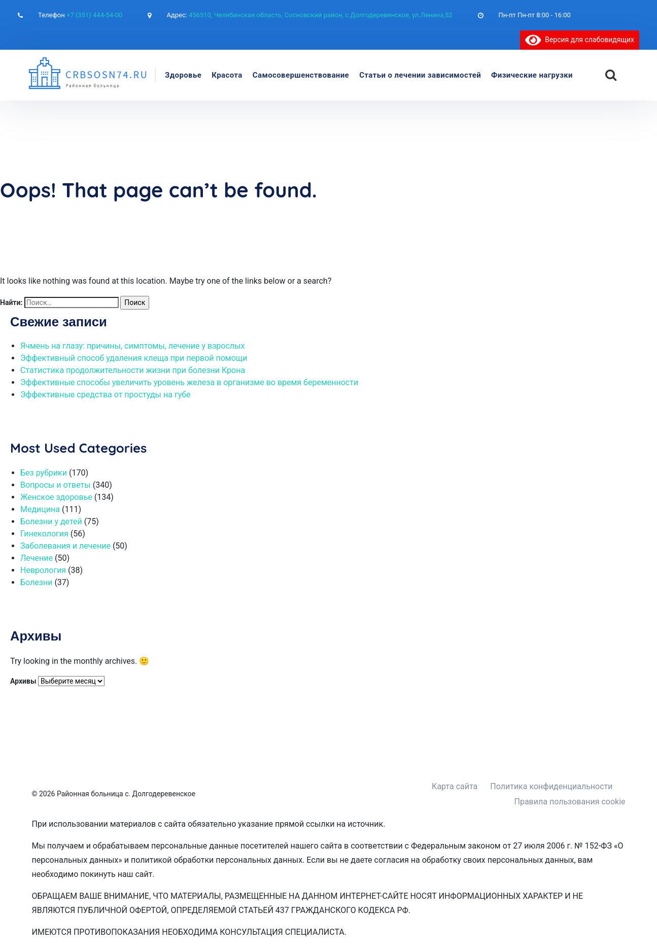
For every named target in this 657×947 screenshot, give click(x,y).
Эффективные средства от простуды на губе (105, 394)
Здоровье (183, 75)
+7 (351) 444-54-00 (94, 15)
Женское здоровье (56, 497)
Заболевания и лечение (65, 546)
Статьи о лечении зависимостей (420, 75)
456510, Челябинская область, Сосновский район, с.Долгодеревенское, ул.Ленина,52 (321, 15)
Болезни (36, 582)
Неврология (43, 570)
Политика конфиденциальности (551, 786)
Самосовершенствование (301, 75)
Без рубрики (43, 473)
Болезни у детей (51, 521)
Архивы (23, 681)
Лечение (36, 558)
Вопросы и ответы (55, 485)
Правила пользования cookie (570, 801)
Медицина (40, 509)
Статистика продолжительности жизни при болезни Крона (132, 370)
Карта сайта (454, 786)
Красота (227, 75)
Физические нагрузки (532, 75)
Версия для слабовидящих (579, 40)
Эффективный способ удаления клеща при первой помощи (133, 358)
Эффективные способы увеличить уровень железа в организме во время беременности (189, 382)
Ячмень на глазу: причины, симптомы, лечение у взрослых (132, 346)
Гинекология (44, 533)
